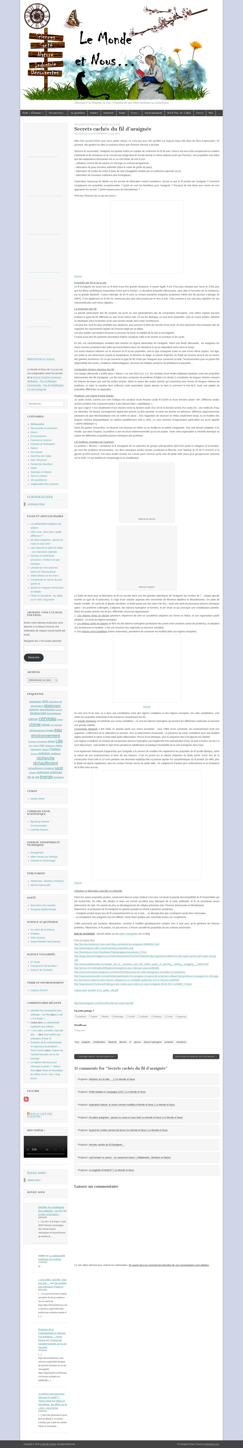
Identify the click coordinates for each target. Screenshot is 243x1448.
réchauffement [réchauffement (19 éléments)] (45, 763)
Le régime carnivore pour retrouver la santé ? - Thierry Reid (45, 1066)
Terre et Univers (39, 476)
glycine (137, 1042)
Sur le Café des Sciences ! (39, 1115)
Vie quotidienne (39, 480)
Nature (94, 113)
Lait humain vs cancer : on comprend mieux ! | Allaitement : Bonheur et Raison (130, 1157)
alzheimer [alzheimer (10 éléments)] (34, 709)
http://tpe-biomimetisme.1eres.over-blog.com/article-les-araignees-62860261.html (116, 944)
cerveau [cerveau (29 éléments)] (47, 718)
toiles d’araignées (128, 933)
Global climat (37, 798)
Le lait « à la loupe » (48, 1214)
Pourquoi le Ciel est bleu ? (44, 965)
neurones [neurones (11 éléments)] (36, 749)
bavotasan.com (212, 1444)
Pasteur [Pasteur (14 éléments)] (55, 749)
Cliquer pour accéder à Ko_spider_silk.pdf (96, 990)
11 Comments (113, 133)
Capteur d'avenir (39, 990)
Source (78, 276)
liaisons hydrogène (152, 1042)
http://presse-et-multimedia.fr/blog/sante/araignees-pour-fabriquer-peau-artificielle (116, 968)
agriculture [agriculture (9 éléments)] (54, 702)
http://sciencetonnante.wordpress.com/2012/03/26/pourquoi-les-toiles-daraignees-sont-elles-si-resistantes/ (129, 972)
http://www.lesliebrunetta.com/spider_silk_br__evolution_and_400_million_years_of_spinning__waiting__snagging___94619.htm (141, 964)
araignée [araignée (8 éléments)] (58, 710)
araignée (86, 1042)
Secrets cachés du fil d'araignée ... (107, 1144)
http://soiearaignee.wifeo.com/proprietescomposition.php (103, 948)
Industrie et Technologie (43, 860)
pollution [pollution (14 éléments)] (44, 753)
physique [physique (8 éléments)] (34, 754)
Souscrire (33, 657)
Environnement (153, 113)
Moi (211, 113)
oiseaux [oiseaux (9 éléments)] (45, 749)
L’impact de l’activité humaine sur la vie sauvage (47, 1054)
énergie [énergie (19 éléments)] (46, 777)
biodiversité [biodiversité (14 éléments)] (38, 713)
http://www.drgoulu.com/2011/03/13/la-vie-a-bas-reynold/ (103, 1003)
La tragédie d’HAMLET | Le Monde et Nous (111, 1170)
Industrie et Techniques (43, 444)
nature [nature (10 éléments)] (59, 745)
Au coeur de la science (43, 929)
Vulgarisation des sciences (44, 484)
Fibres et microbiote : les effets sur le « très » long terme (47, 1074)
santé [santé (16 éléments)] (59, 768)
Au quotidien (78, 113)
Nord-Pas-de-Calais (179, 113)
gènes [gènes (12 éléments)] (51, 741)
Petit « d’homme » (33, 113)
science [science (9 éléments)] (32, 772)
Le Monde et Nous (84, 133)
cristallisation (99, 1042)
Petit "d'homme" (39, 460)
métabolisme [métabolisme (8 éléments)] (50, 746)
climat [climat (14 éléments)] (45, 724)
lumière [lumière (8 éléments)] (36, 746)
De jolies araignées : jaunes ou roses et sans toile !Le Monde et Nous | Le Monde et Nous (136, 1117)
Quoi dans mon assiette (43, 905)
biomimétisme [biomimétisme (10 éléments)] (54, 713)
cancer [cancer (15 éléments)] (33, 719)
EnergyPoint (37, 852)
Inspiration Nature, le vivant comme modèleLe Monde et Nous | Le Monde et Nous (132, 1104)
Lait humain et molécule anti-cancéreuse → (196, 1056)
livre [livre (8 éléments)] (30, 746)
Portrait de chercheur (42, 464)
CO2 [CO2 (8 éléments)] (52, 725)
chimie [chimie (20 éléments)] (35, 724)
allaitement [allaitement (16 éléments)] (52, 706)
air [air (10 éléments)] (60, 701)
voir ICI (144, 373)
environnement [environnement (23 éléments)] (45, 735)
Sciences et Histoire (41, 472)
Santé (122, 113)
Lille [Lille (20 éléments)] (59, 741)
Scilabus (35, 933)
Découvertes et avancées (87, 124)
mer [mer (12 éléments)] (41, 745)
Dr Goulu (35, 962)
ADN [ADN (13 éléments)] (45, 701)
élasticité (112, 1042)
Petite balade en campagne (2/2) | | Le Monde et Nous (117, 1092)
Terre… (135, 113)
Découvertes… (57, 113)
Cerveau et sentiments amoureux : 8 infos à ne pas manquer (45, 559)
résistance (181, 1042)
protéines (169, 1042)
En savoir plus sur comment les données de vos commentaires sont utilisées (169, 1265)
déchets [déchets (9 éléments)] (58, 725)
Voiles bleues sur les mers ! (45, 575)
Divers (34, 432)
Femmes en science (41, 440)
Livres (200, 113)
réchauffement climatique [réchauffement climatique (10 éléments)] (41, 768)
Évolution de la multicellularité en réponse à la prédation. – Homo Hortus (46, 1046)
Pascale (54, 369)
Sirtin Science (38, 937)
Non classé (114, 124)
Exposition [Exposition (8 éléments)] (32, 742)
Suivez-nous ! (37, 1172)
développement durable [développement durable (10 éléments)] (41, 730)
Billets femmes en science (41, 359)
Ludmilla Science (39, 829)
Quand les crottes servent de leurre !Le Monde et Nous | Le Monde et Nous (128, 1130)
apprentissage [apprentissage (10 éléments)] (47, 709)
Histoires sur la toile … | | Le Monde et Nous (112, 1079)
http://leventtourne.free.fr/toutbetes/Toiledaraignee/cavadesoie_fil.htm (110, 952)
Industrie (108, 113)
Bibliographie (37, 424)
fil (130, 1042)
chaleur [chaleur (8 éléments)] (60, 720)
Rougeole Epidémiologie (43, 909)
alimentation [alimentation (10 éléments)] (37, 706)
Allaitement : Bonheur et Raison (47, 881)
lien (178, 171)
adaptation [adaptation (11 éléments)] (35, 701)
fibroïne (123, 1042)
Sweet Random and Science (45, 941)
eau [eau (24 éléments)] (58, 729)
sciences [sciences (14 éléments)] (43, 772)
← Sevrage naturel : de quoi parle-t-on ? (96, 1056)
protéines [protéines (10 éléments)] (56, 753)
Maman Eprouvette (40, 885)
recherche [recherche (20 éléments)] (45, 758)
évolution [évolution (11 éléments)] (58, 777)
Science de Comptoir (41, 970)
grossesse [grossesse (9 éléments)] (42, 741)
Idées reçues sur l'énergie (44, 856)
